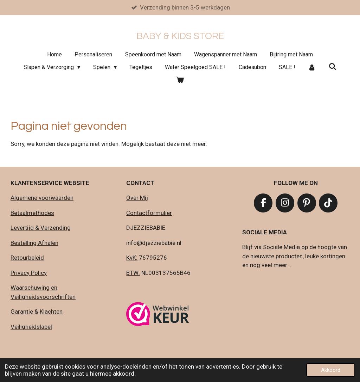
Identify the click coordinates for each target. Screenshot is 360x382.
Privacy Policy (29, 272)
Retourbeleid (27, 257)
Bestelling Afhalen (34, 242)
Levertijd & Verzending (41, 228)
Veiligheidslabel (31, 326)
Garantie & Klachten (37, 311)
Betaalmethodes (32, 212)
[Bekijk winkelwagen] (180, 80)
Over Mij (137, 198)
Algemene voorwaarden (42, 198)
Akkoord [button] (330, 370)
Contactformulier (149, 212)
